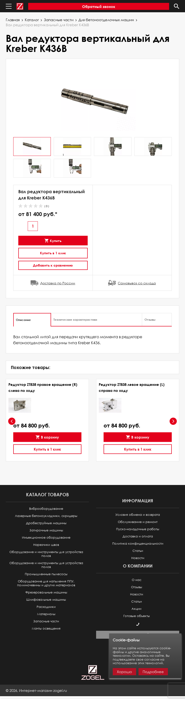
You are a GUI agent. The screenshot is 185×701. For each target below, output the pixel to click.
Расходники (46, 607)
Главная (13, 20)
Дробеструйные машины (46, 523)
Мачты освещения (46, 628)
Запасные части (58, 20)
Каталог (32, 20)
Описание (23, 320)
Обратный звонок (98, 6)
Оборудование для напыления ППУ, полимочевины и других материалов (46, 583)
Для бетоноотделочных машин (106, 20)
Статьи (137, 551)
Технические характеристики (75, 319)
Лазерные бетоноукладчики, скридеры (46, 516)
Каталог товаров (47, 494)
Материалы (46, 614)
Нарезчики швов (46, 545)
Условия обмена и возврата (137, 515)
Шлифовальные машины (46, 600)
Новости (137, 558)
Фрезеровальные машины (46, 592)
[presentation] (11, 421)
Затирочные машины (46, 530)
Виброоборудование (46, 509)
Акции (136, 609)
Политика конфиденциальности (137, 544)
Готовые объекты (136, 616)
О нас (136, 580)
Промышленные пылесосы (46, 574)
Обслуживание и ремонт (138, 522)
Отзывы (150, 319)
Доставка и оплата (138, 536)
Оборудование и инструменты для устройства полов (46, 554)
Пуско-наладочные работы (137, 529)
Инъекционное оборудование (46, 537)
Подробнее (153, 671)
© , (36, 690)
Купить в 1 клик (53, 253)
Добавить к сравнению (53, 265)
